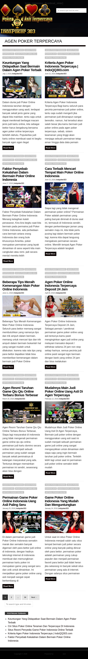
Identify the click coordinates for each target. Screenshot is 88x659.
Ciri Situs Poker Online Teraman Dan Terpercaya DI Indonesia (41, 626)
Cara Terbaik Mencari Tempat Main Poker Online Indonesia (64, 172)
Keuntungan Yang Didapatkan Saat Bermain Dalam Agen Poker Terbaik (21, 66)
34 (25, 597)
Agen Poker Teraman (36, 654)
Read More (8, 148)
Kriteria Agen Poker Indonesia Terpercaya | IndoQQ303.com (61, 66)
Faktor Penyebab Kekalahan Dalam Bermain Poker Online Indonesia (18, 174)
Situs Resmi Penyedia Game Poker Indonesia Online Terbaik (40, 630)
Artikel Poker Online (13, 58)
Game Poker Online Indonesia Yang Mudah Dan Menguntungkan (61, 501)
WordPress (58, 654)
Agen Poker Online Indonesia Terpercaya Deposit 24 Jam (60, 285)
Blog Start (69, 654)
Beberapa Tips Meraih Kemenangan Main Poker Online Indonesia (21, 285)
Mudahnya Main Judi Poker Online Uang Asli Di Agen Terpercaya (64, 391)
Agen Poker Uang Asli (26, 54)
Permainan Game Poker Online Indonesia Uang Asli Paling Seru (19, 501)
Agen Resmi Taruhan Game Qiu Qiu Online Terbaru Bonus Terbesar (20, 391)
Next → (34, 597)
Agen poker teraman (13, 50)
